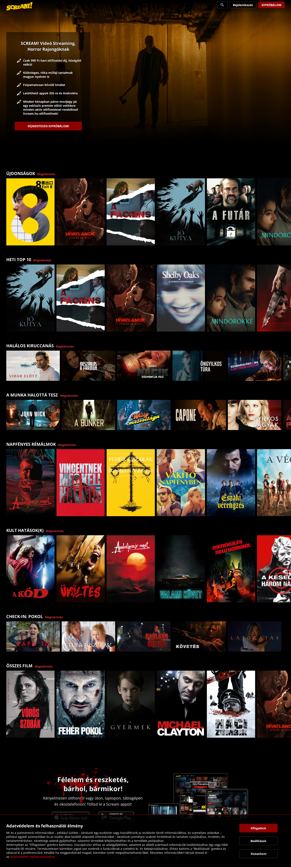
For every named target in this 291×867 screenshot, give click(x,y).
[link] (19, 6)
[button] (286, 209)
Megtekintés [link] (46, 174)
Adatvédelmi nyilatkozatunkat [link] (32, 857)
